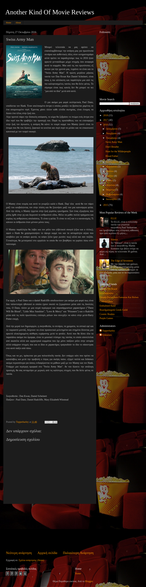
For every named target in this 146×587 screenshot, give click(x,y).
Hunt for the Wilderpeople (118, 151)
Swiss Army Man (114, 142)
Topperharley (108, 330)
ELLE (114, 218)
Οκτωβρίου (112, 138)
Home (8, 22)
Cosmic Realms (107, 314)
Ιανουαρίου (112, 199)
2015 (106, 205)
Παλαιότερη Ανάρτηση (78, 553)
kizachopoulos (106, 293)
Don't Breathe (112, 146)
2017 (106, 120)
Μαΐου (109, 180)
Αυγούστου (112, 166)
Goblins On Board (108, 289)
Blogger (89, 581)
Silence (114, 239)
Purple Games (106, 318)
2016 (106, 124)
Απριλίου (111, 185)
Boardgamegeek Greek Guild (114, 310)
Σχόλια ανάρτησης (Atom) (31, 560)
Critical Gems (106, 301)
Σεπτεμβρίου (112, 162)
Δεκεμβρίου (112, 128)
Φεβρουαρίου (113, 194)
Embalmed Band (107, 305)
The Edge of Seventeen (122, 260)
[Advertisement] (50, 527)
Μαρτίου (110, 189)
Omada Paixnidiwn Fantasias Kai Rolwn (119, 297)
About (18, 22)
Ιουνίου (110, 175)
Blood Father (112, 156)
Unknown (107, 335)
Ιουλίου (110, 171)
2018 (106, 115)
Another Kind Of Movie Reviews (49, 12)
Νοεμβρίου (111, 133)
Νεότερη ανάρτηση (19, 553)
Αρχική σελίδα (47, 553)
